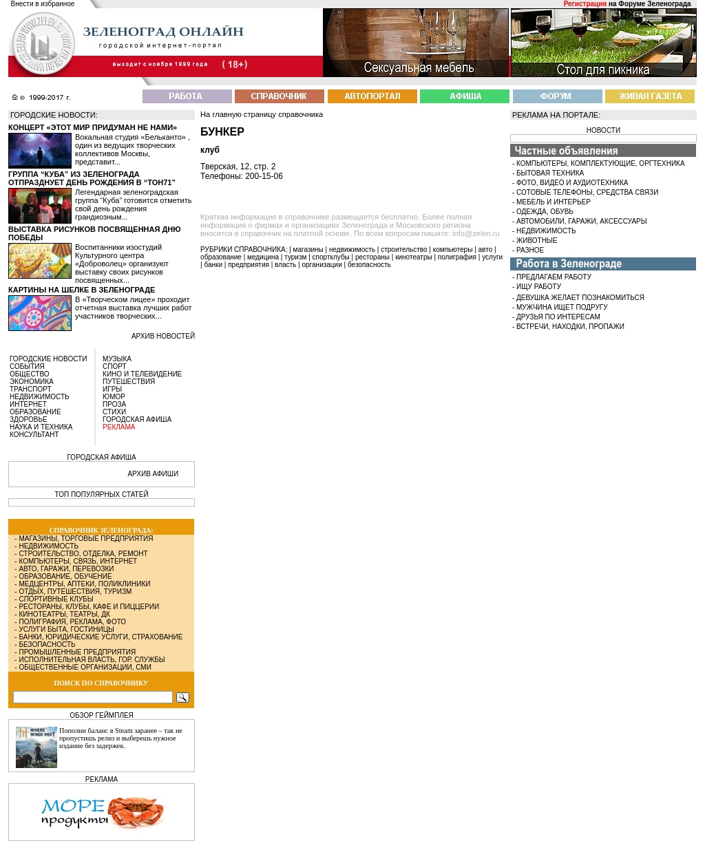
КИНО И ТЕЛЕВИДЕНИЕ (142, 374)
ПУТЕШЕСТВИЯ (129, 381)
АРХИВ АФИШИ (152, 474)
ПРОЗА (114, 404)
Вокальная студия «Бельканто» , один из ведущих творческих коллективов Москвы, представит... (132, 149)
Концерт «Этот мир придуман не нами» (92, 127)
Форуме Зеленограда (654, 4)
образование (221, 257)
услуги (492, 257)
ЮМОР (114, 397)
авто (485, 249)
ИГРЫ (112, 389)
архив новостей (163, 336)
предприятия (248, 264)
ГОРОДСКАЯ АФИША (137, 419)
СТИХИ (114, 412)
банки (213, 264)
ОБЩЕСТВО (30, 374)
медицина (263, 257)
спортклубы (331, 257)
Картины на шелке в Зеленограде (81, 290)
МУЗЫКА (117, 359)
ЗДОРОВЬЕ (29, 419)
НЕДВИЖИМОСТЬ (40, 397)
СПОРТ (115, 366)
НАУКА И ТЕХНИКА (41, 427)
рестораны (372, 257)
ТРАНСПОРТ (31, 389)
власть (285, 264)
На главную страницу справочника (261, 114)
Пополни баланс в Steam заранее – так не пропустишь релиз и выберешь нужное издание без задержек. (120, 738)
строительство (404, 249)
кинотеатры (413, 257)
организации (322, 264)
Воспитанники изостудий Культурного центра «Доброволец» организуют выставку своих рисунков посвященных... (122, 263)
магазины (308, 249)
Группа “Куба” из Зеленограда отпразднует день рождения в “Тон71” (92, 178)
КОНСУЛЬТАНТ (34, 434)
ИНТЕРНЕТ (28, 404)
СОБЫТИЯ (27, 366)
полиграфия (457, 257)
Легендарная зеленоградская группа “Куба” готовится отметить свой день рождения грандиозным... (133, 204)
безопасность (369, 264)
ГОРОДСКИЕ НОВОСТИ (48, 359)
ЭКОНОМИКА (32, 381)
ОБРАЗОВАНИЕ (35, 412)
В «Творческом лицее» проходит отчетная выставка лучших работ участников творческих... (133, 307)
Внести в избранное (43, 4)
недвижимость (352, 249)
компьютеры (453, 249)
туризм (295, 257)
